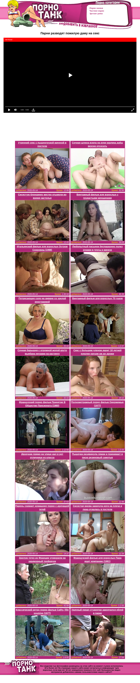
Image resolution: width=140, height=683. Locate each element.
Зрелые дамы (96, 13)
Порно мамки (96, 8)
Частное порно (97, 10)
